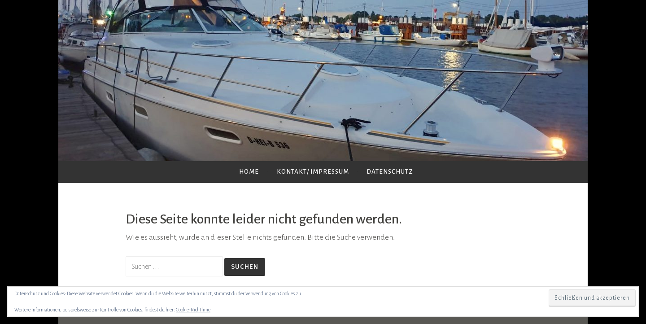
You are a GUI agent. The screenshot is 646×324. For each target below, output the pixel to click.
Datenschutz (390, 171)
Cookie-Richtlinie (193, 309)
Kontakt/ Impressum (313, 171)
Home (249, 171)
